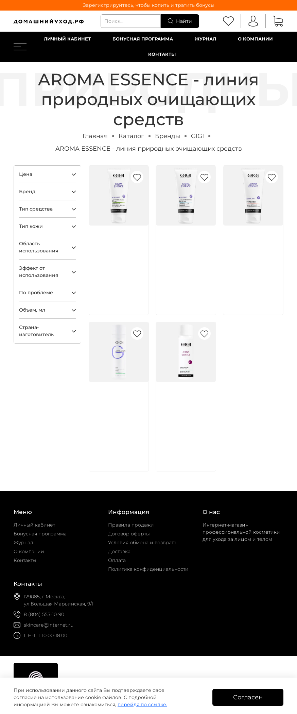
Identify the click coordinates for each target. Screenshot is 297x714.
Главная (95, 136)
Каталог (131, 136)
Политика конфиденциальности (148, 569)
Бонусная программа (142, 38)
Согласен (248, 697)
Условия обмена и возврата (142, 542)
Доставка (119, 551)
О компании (255, 38)
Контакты (162, 54)
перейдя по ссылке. (142, 704)
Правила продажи (131, 525)
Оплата (117, 560)
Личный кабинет (67, 38)
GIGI (197, 136)
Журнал (205, 38)
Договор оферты (129, 534)
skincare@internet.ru (48, 625)
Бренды (167, 136)
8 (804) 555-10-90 (44, 614)
